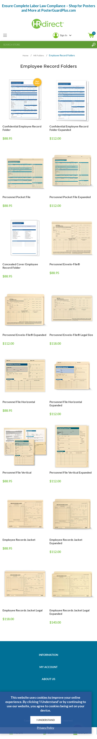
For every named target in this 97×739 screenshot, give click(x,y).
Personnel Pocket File (16, 197)
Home (25, 55)
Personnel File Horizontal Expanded (65, 403)
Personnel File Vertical (17, 472)
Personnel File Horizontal (19, 401)
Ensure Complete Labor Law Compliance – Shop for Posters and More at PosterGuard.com (48, 8)
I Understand (46, 719)
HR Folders (38, 55)
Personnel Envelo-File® (64, 264)
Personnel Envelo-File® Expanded (24, 334)
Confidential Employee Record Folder (22, 128)
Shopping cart (91, 35)
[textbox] (45, 44)
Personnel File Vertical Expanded (70, 472)
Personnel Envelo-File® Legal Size (71, 334)
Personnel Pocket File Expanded (70, 197)
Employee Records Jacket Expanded (65, 541)
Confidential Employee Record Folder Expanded (68, 128)
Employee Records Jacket (19, 539)
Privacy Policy (45, 727)
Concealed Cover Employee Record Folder (20, 265)
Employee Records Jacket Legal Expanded (69, 612)
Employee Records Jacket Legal (22, 610)
